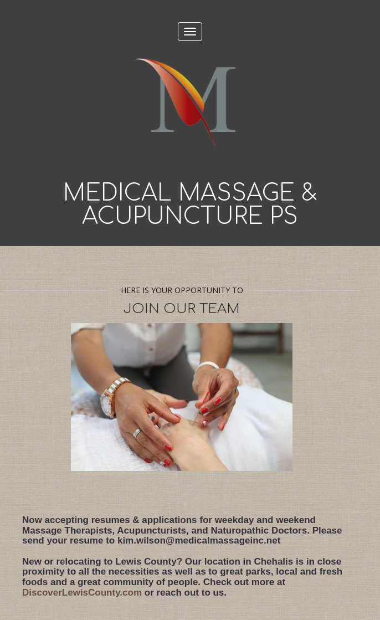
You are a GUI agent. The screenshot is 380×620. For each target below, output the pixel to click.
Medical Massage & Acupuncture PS (190, 205)
